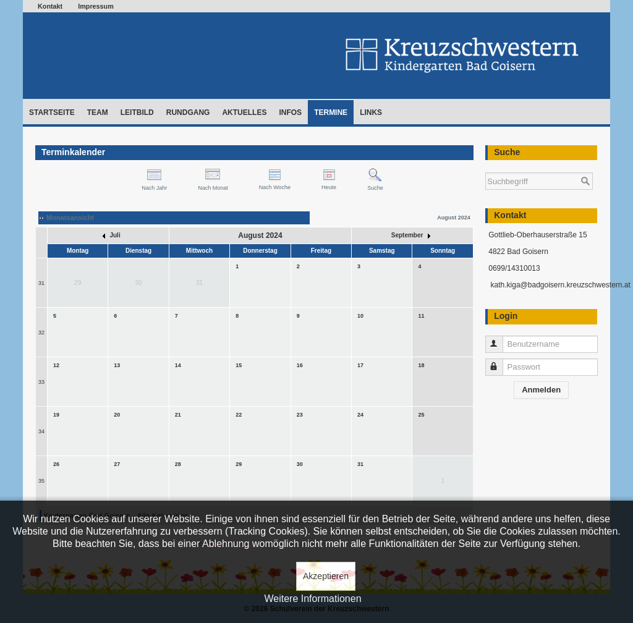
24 (360, 415)
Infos (290, 112)
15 (239, 365)
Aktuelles (244, 112)
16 (300, 365)
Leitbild (137, 112)
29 (239, 464)
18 (421, 365)
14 (178, 365)
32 (41, 332)
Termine (330, 112)
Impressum (96, 6)
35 (41, 481)
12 (56, 365)
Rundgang (188, 112)
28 (178, 464)
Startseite (52, 112)
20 (117, 415)
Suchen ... (485, 166)
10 (360, 316)
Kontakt (50, 6)
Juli (112, 235)
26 (56, 464)
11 (421, 316)
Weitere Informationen (312, 598)
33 (41, 382)
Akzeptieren (326, 576)
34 (41, 431)
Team (97, 112)
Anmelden (541, 389)
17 (360, 365)
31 (41, 283)
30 (300, 464)
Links (371, 112)
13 (117, 365)
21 (178, 415)
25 (421, 415)
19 (56, 415)
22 (239, 415)
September (410, 235)
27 (117, 464)
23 (300, 415)
